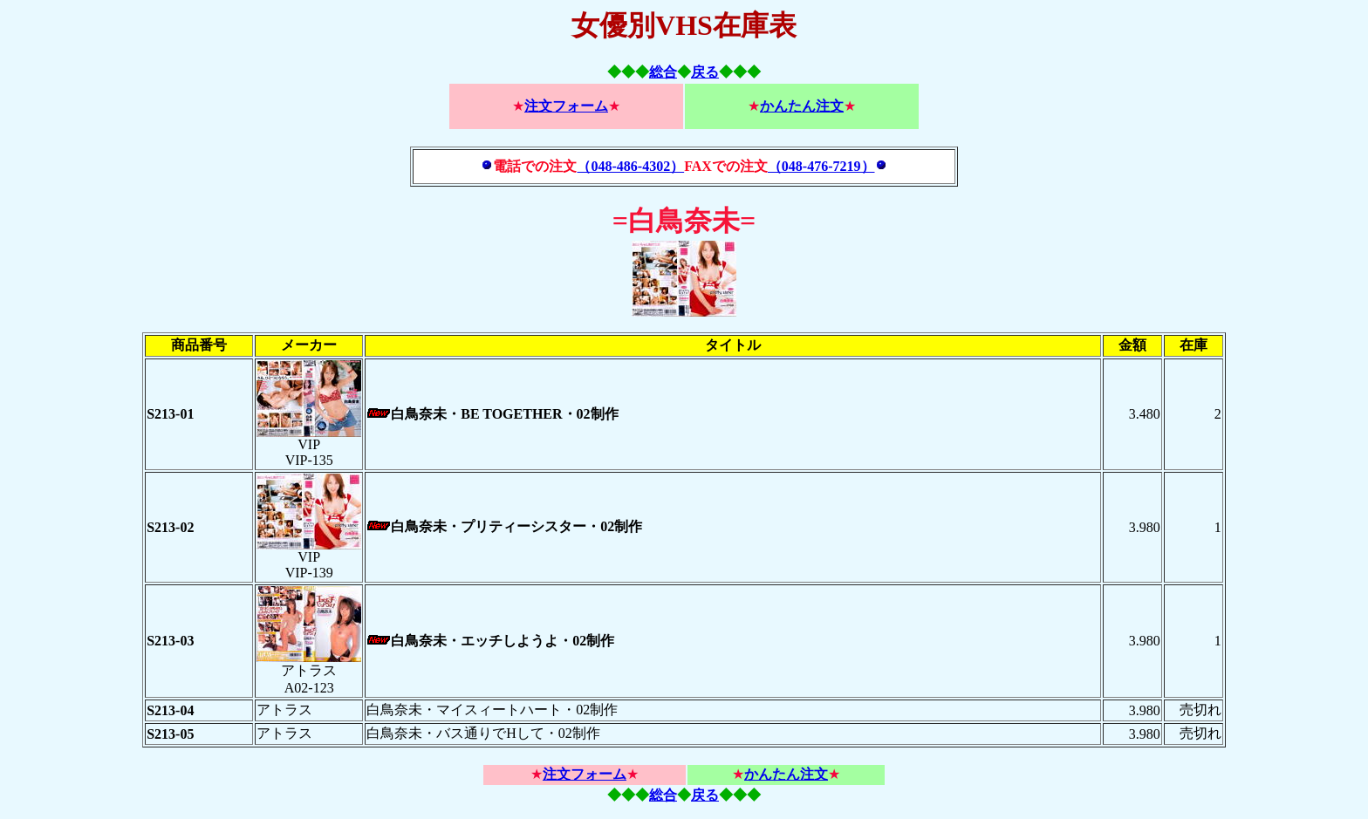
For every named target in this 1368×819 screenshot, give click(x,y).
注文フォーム (566, 106)
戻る (705, 72)
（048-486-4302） (630, 166)
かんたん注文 (802, 106)
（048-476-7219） (821, 166)
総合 (663, 72)
